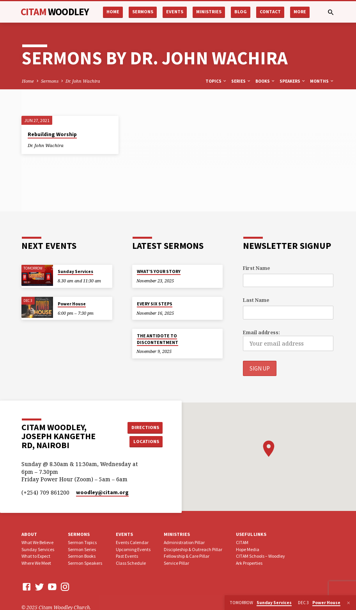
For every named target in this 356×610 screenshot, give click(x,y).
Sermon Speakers (85, 563)
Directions (145, 427)
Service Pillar (176, 563)
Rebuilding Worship (52, 134)
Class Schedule (131, 563)
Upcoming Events (133, 549)
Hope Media (247, 549)
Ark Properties (249, 563)
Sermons (142, 11)
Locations (145, 441)
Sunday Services (75, 271)
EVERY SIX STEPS (154, 304)
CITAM (55, 11)
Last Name (256, 300)
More (300, 11)
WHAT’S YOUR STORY (159, 271)
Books (265, 81)
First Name (256, 268)
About (29, 534)
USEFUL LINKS (251, 534)
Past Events (127, 556)
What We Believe (37, 542)
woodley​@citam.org (102, 492)
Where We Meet (36, 563)
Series (241, 81)
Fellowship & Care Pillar (186, 556)
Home (112, 11)
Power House (72, 304)
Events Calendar (132, 542)
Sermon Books (82, 556)
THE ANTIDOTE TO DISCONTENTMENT (157, 339)
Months (322, 81)
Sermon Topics (82, 542)
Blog (240, 11)
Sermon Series (82, 549)
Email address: (261, 332)
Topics (216, 81)
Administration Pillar (184, 542)
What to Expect (35, 556)
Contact (270, 11)
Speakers (293, 81)
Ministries (208, 11)
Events (174, 11)
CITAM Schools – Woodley (260, 556)
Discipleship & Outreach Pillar (193, 549)
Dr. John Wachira (83, 81)
